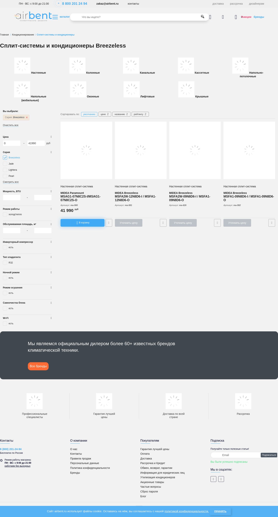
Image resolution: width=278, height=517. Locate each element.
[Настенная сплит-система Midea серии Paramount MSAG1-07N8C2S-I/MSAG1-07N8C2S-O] (86, 150)
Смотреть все (11, 181)
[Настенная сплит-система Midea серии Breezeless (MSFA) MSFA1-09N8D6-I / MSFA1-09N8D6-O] (249, 150)
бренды (259, 16)
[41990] (36, 143)
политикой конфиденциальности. (186, 511)
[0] (12, 143)
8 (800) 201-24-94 (11, 449)
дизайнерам (256, 3)
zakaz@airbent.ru (107, 3)
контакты (133, 3)
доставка (218, 3)
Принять (220, 511)
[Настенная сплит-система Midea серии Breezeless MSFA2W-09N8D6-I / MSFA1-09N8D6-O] (195, 150)
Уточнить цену (129, 222)
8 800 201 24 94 (72, 4)
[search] (139, 17)
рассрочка (236, 3)
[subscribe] (244, 455)
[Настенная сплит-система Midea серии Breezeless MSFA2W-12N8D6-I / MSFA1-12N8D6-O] (141, 150)
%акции (246, 16)
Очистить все (10, 125)
